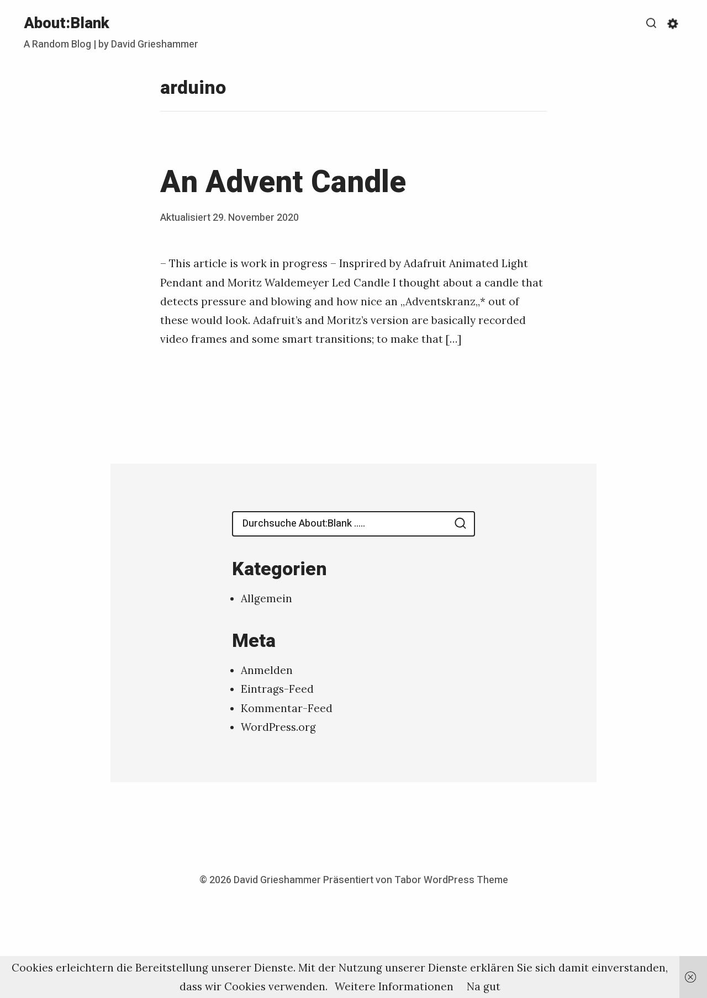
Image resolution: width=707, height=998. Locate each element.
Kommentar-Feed (287, 708)
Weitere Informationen (394, 986)
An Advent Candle (283, 182)
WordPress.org (278, 727)
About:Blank (66, 23)
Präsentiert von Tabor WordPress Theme (415, 880)
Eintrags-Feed (277, 689)
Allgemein (266, 598)
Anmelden (267, 670)
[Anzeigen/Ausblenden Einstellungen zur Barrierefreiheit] (672, 23)
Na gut (483, 986)
